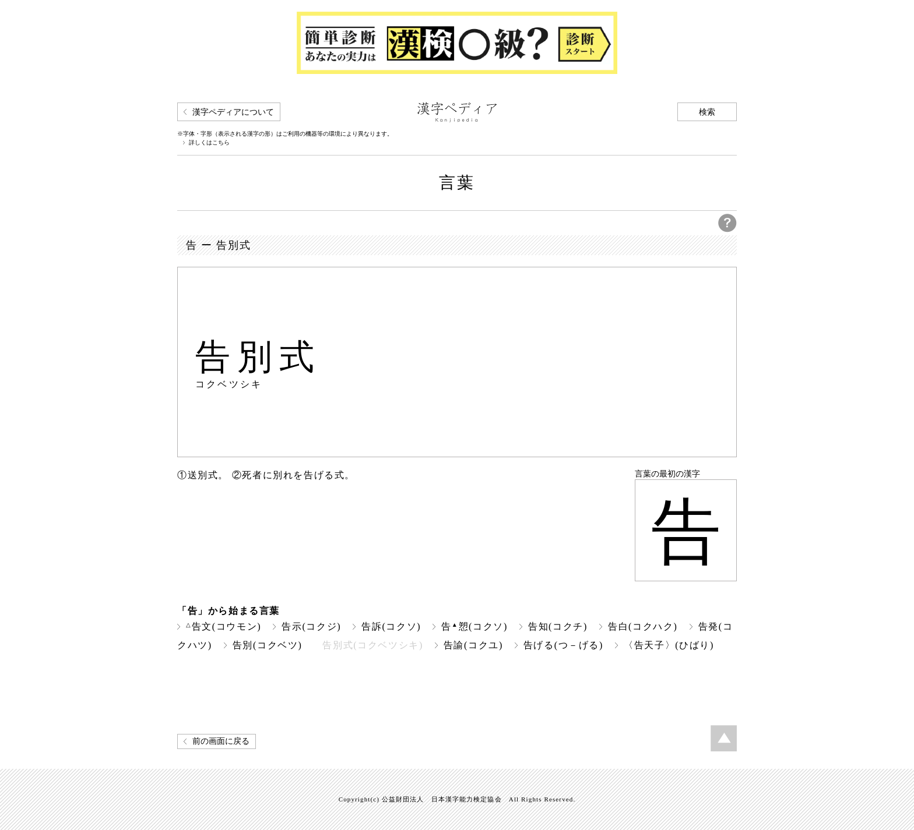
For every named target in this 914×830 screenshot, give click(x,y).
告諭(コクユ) (473, 645)
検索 (707, 112)
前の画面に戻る (220, 741)
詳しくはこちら (209, 143)
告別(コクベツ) (268, 645)
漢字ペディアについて (233, 112)
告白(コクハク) (643, 626)
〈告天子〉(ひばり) (669, 645)
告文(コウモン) (223, 626)
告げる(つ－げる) (563, 645)
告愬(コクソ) (474, 626)
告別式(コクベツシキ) (372, 645)
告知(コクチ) (558, 626)
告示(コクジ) (311, 626)
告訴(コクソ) (391, 626)
